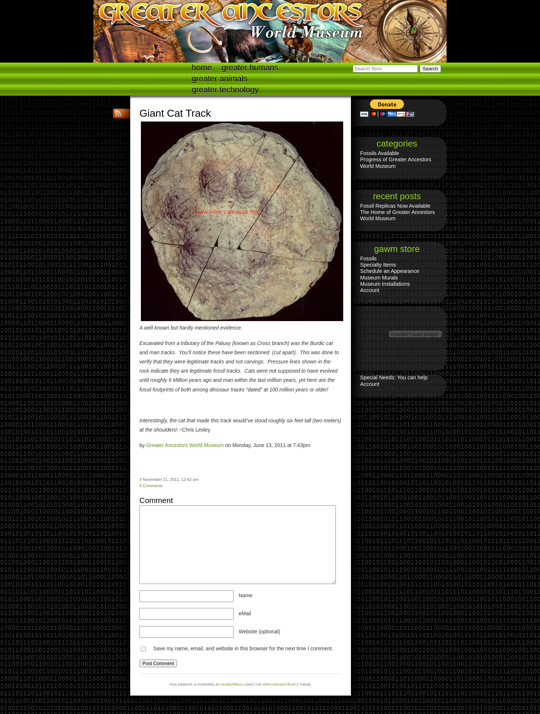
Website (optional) (259, 631)
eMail (245, 613)
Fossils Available (379, 153)
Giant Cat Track (175, 113)
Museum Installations (385, 284)
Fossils (368, 258)
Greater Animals (220, 78)
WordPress (232, 684)
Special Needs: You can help (393, 377)
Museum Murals (379, 278)
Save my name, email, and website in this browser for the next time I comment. (243, 648)
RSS (119, 114)
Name (245, 595)
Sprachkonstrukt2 (280, 684)
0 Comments (151, 485)
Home (202, 67)
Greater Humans (250, 67)
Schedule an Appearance (389, 271)
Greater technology (225, 89)
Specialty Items (378, 265)
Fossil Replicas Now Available (395, 206)
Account (369, 290)
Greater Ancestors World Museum (185, 445)
